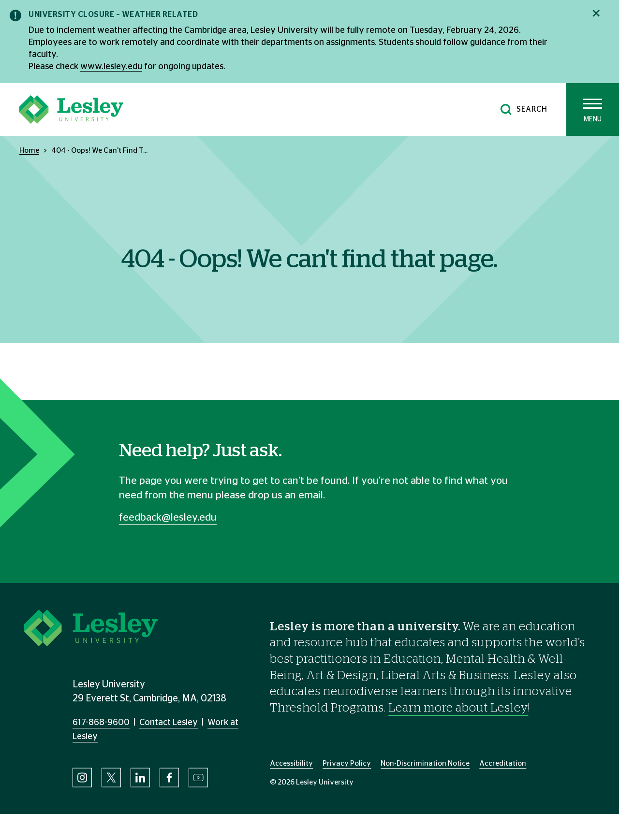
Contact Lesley (168, 722)
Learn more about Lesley (458, 708)
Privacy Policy (347, 763)
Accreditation (502, 763)
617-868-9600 (101, 722)
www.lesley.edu (111, 66)
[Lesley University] (71, 109)
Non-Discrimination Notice (425, 763)
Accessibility (291, 763)
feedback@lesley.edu (168, 517)
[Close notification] (596, 13)
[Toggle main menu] (592, 109)
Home (29, 150)
